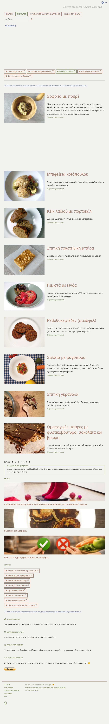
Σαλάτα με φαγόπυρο (66, 367)
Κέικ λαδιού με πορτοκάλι (70, 221)
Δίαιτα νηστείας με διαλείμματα (21, 615)
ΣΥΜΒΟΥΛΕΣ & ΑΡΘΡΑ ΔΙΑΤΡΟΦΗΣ (45, 24)
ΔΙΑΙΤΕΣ (9, 24)
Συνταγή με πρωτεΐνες (90, 81)
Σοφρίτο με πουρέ (63, 106)
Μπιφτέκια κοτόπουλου (68, 184)
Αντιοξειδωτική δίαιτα (17, 595)
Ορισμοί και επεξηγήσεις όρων (16, 634)
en (104, 2)
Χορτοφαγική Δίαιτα (16, 610)
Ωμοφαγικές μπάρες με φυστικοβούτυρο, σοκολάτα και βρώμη (75, 441)
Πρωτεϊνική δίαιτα (15, 600)
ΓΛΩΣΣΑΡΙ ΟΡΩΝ (12, 629)
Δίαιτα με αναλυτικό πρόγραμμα (22, 580)
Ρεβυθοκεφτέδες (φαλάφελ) (72, 330)
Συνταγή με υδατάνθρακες (18, 85)
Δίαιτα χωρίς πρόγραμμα (19, 585)
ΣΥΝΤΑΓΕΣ (21, 24)
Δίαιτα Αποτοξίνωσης (17, 590)
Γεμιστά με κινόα (62, 295)
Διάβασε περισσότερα (55, 127)
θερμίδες (30, 647)
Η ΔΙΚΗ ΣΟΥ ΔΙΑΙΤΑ (72, 24)
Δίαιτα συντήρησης (16, 605)
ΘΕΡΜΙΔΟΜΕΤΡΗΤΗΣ (14, 642)
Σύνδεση (10, 35)
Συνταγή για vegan (15, 81)
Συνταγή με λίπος (66, 81)
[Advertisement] (54, 57)
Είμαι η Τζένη (29, 694)
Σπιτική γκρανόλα (63, 404)
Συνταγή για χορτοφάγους (41, 81)
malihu (36, 700)
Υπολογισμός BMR (13, 654)
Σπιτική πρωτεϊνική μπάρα (71, 258)
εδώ (40, 697)
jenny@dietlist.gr (59, 697)
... (88, 124)
